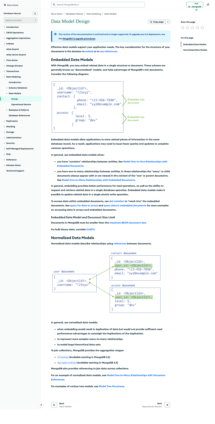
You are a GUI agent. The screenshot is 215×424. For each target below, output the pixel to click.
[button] (21, 20)
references (120, 243)
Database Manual (74, 14)
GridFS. (91, 229)
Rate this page (188, 22)
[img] (183, 27)
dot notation (116, 201)
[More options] (167, 22)
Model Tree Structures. (112, 386)
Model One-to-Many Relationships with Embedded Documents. (98, 179)
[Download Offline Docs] (35, 13)
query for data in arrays (84, 205)
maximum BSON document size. (128, 222)
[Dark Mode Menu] (208, 4)
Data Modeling (94, 14)
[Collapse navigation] (41, 404)
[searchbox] (98, 4)
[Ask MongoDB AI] (194, 4)
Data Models (110, 14)
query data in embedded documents (125, 205)
